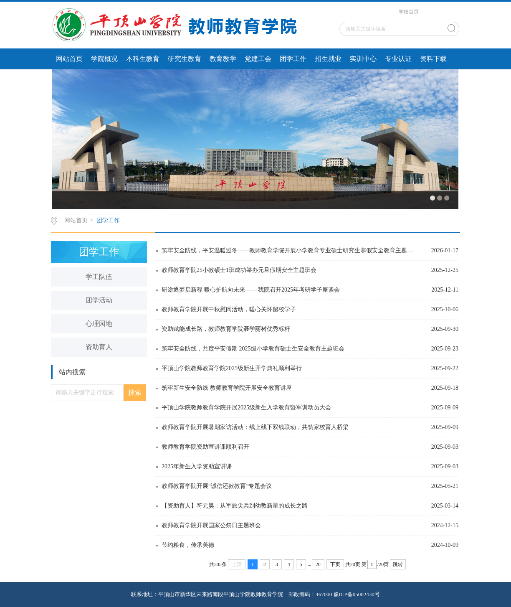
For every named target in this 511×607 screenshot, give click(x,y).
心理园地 (99, 323)
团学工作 (293, 58)
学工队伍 (99, 276)
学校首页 (409, 12)
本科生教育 (142, 58)
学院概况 (104, 58)
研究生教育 (184, 58)
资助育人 (99, 346)
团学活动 (99, 300)
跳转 (398, 564)
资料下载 (433, 58)
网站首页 (69, 58)
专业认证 (398, 58)
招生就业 (328, 58)
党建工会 (258, 58)
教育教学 (223, 58)
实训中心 (363, 58)
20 (318, 564)
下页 (335, 564)
